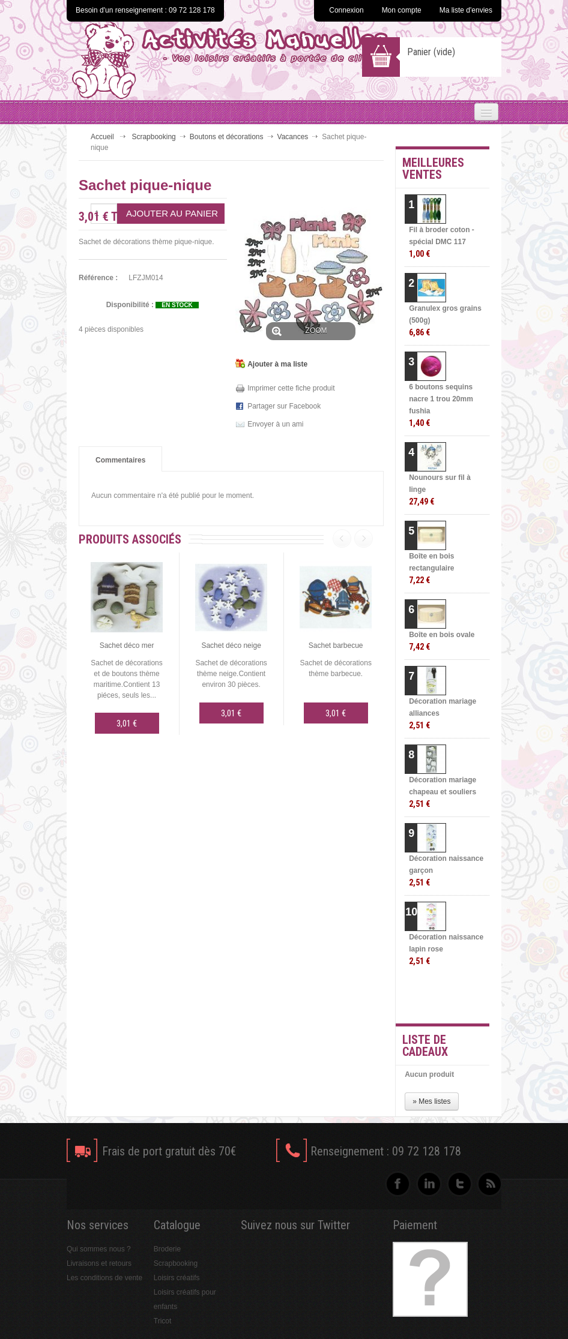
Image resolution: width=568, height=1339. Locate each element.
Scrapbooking (153, 137)
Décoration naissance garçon (446, 870)
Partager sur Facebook (284, 406)
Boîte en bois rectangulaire (431, 568)
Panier (431, 52)
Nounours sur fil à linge (440, 489)
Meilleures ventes (433, 168)
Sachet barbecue (336, 645)
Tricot (163, 1321)
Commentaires (120, 460)
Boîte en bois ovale (441, 641)
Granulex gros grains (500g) (445, 320)
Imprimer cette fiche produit (290, 388)
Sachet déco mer (127, 645)
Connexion (346, 10)
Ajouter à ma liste (277, 364)
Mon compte (401, 10)
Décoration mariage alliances (442, 713)
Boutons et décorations (227, 137)
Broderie (167, 1249)
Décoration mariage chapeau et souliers (442, 792)
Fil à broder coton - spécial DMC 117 (441, 242)
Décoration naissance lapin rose (446, 949)
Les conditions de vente (104, 1278)
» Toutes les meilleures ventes (457, 996)
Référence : (98, 278)
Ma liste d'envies (466, 10)
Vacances (293, 137)
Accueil (102, 137)
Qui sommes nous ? (99, 1249)
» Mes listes (431, 1101)
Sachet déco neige (231, 645)
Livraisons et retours (99, 1263)
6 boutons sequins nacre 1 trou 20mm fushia (441, 405)
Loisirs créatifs (177, 1278)
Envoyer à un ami (275, 424)
